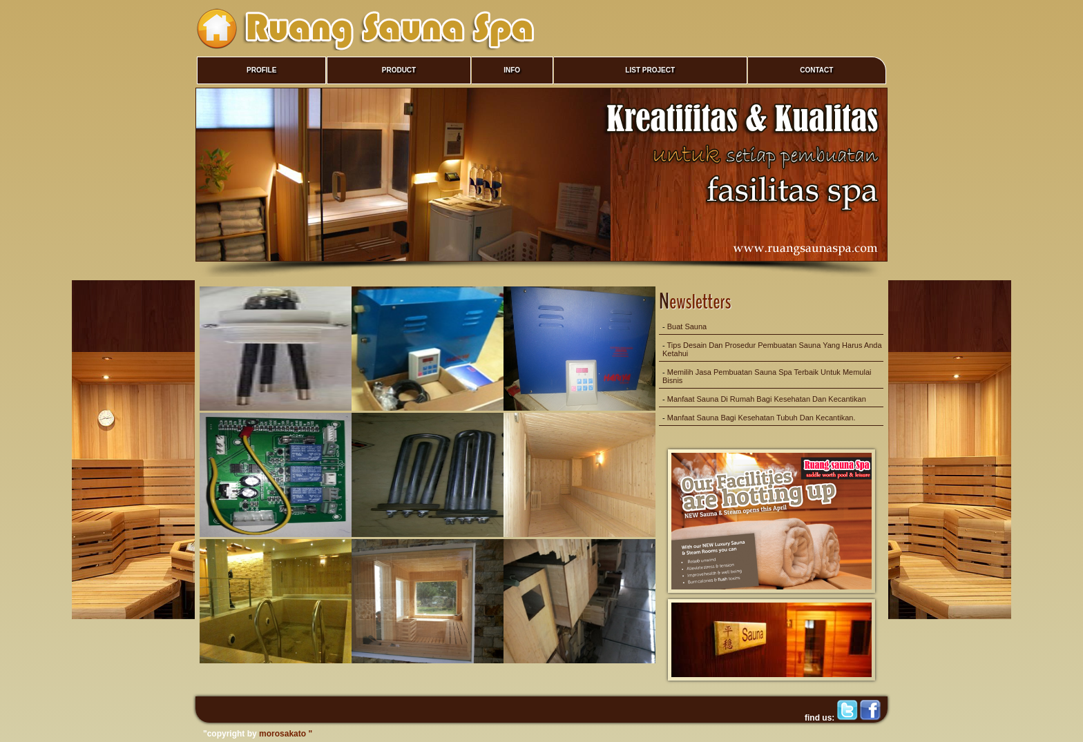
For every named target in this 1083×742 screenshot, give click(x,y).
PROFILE (261, 70)
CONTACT (816, 70)
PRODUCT (399, 70)
